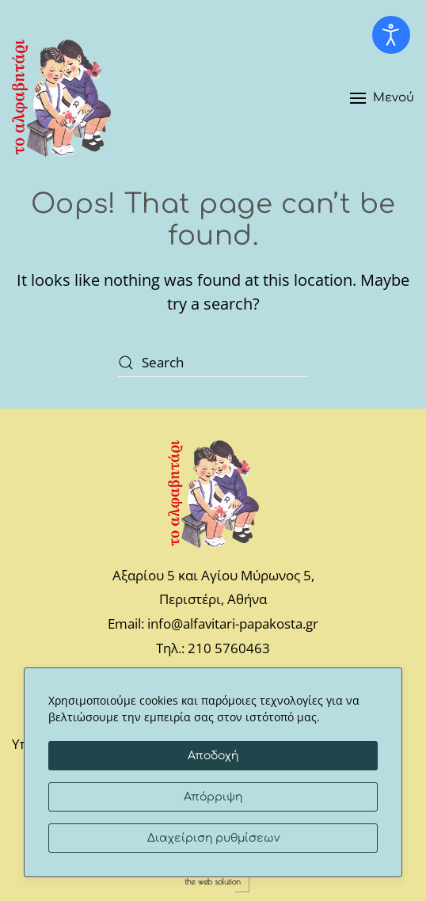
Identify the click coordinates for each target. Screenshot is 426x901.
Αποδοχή (213, 756)
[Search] (213, 362)
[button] (382, 98)
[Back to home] (61, 98)
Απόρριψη (213, 797)
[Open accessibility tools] (391, 35)
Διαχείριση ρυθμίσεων (213, 838)
